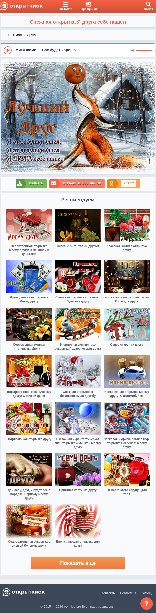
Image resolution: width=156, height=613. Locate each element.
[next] (150, 117)
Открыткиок (13, 35)
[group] (78, 50)
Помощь (147, 593)
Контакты (109, 593)
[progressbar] (144, 50)
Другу (31, 35)
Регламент (128, 593)
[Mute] (133, 50)
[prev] (6, 117)
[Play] (8, 50)
